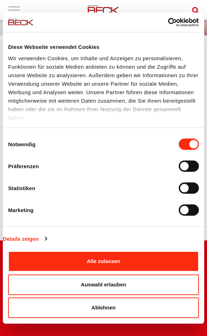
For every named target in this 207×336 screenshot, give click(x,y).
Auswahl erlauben (103, 284)
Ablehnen (103, 307)
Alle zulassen (103, 261)
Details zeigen (21, 239)
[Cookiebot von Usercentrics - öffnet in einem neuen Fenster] (168, 22)
